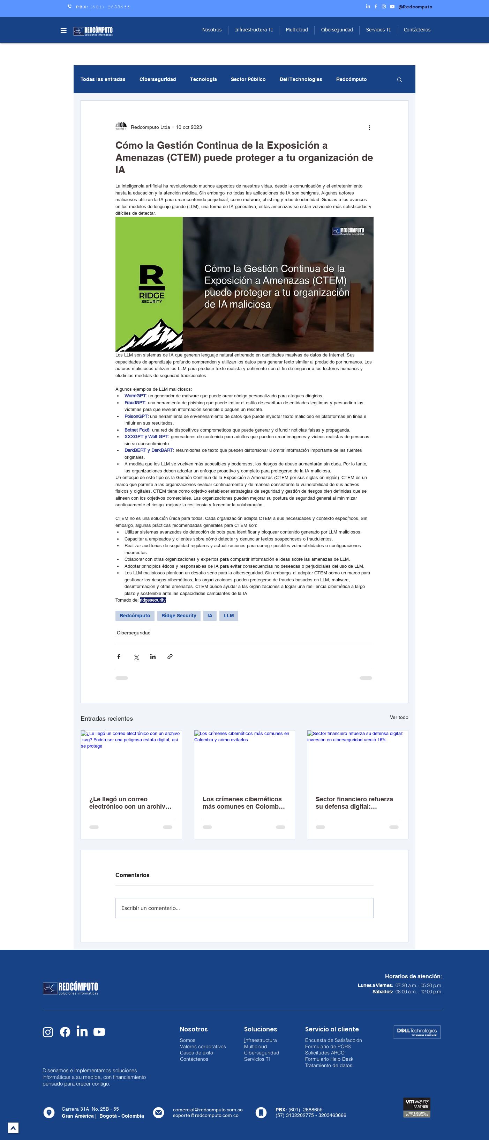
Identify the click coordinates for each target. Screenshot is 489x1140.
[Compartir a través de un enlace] (170, 656)
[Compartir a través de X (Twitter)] (136, 656)
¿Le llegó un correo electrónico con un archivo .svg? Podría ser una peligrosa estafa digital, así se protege (129, 802)
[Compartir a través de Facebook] (118, 656)
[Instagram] (48, 1032)
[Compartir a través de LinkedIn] (153, 656)
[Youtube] (99, 1032)
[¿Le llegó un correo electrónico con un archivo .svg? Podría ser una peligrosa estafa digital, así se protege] (131, 758)
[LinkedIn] (82, 1032)
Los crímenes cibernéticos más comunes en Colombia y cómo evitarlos (243, 802)
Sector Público (248, 79)
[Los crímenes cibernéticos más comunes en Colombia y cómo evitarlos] (244, 758)
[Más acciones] (369, 127)
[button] (63, 30)
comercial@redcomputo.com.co (208, 1109)
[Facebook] (65, 1032)
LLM (229, 615)
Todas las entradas (103, 79)
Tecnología (203, 79)
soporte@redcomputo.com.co (206, 1115)
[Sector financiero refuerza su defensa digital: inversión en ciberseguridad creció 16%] (357, 758)
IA (210, 615)
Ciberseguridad (158, 79)
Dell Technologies (301, 79)
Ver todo (399, 717)
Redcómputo (351, 79)
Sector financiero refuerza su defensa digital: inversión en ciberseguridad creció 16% (357, 802)
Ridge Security (178, 615)
